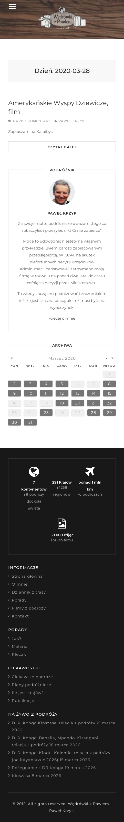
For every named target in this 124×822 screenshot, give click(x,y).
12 (62, 393)
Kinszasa (21, 775)
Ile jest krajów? (28, 692)
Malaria (20, 646)
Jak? (17, 638)
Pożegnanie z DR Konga (38, 767)
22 (109, 403)
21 (94, 403)
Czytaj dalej (62, 147)
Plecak (19, 654)
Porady (19, 600)
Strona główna (27, 576)
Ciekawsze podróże (32, 676)
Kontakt (20, 616)
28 (93, 412)
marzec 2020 (62, 358)
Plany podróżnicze (31, 684)
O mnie (20, 584)
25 (46, 412)
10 (30, 393)
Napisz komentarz (32, 121)
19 (62, 403)
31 (30, 422)
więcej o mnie (62, 318)
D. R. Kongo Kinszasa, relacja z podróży (53, 723)
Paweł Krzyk (72, 121)
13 (78, 393)
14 (93, 393)
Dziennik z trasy (29, 592)
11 (46, 393)
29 (109, 412)
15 (109, 393)
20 (77, 403)
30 (14, 422)
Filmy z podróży (29, 608)
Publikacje (23, 700)
